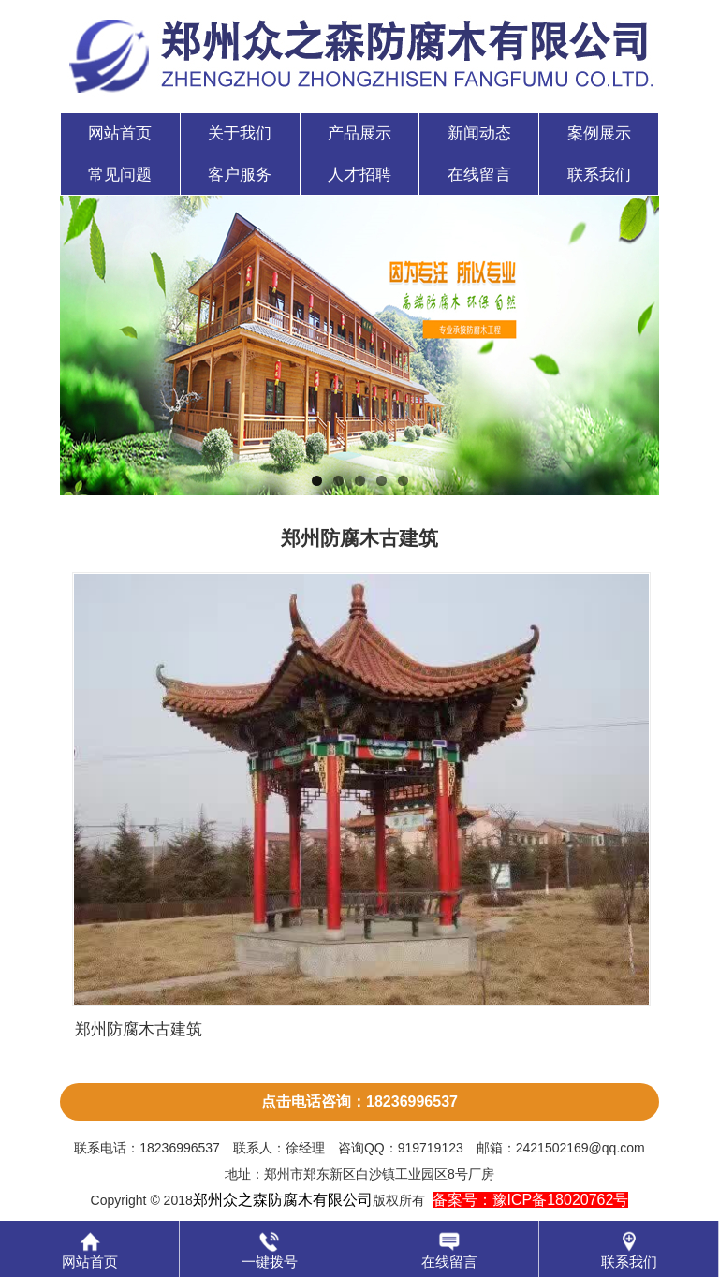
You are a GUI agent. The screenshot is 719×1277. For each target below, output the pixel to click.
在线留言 (479, 174)
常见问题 (120, 174)
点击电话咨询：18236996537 (359, 1101)
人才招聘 (359, 174)
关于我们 (239, 133)
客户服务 (239, 174)
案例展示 (599, 133)
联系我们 (599, 174)
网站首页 (120, 133)
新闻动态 (479, 133)
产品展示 (359, 133)
